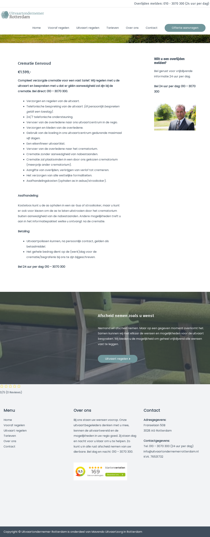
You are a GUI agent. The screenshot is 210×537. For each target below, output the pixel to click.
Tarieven (10, 436)
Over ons (10, 441)
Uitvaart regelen (15, 431)
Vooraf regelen (14, 425)
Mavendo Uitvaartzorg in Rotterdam (116, 532)
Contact (9, 446)
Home (8, 420)
